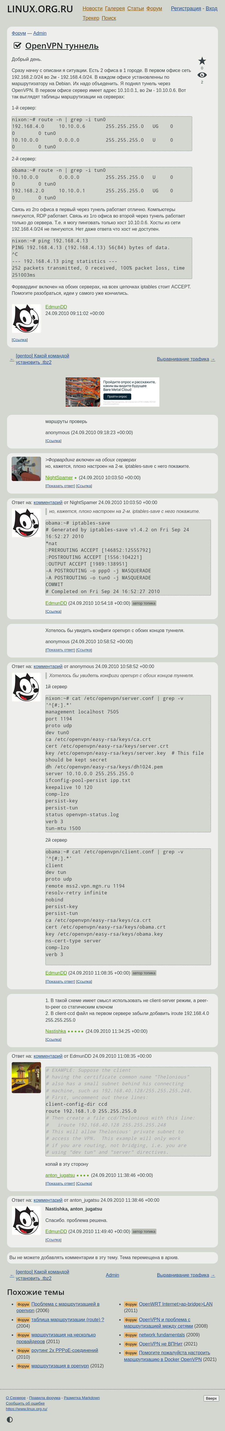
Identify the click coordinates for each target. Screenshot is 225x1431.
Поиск (109, 18)
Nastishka (55, 1031)
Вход (211, 8)
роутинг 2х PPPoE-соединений (64, 1350)
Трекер (91, 18)
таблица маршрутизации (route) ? (67, 1319)
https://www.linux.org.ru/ (26, 1409)
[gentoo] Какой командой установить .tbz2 (42, 359)
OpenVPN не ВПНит (161, 1343)
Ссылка (20, 340)
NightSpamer (59, 477)
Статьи (135, 8)
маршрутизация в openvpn (60, 1365)
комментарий (48, 502)
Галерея (115, 8)
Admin (40, 33)
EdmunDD (56, 306)
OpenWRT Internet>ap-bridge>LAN (176, 1304)
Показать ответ (60, 486)
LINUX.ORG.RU (40, 8)
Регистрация (186, 8)
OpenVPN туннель (62, 45)
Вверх (211, 1398)
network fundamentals (162, 1334)
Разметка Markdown (82, 1398)
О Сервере (16, 1398)
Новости (93, 8)
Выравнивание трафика (183, 359)
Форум (154, 8)
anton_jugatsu (60, 1175)
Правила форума (45, 1398)
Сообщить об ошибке (25, 1403)
